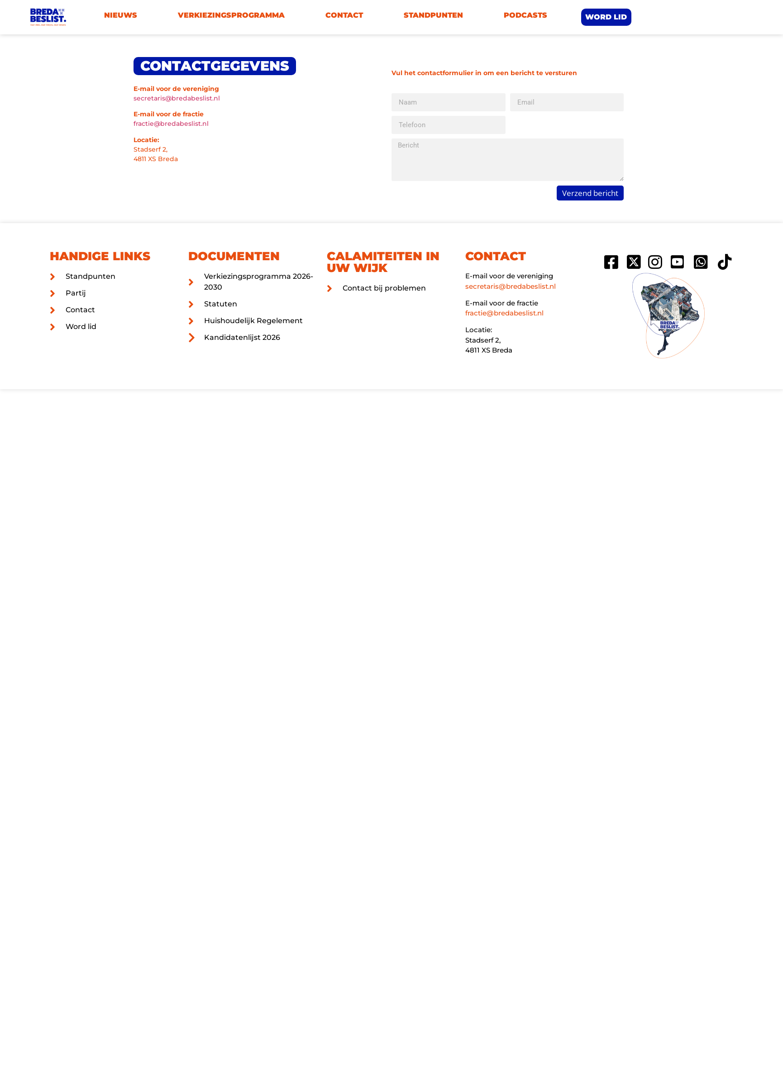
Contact (344, 15)
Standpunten (433, 15)
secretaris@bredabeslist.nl (177, 98)
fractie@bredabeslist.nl (171, 123)
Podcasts (525, 15)
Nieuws (120, 15)
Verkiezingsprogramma (231, 15)
